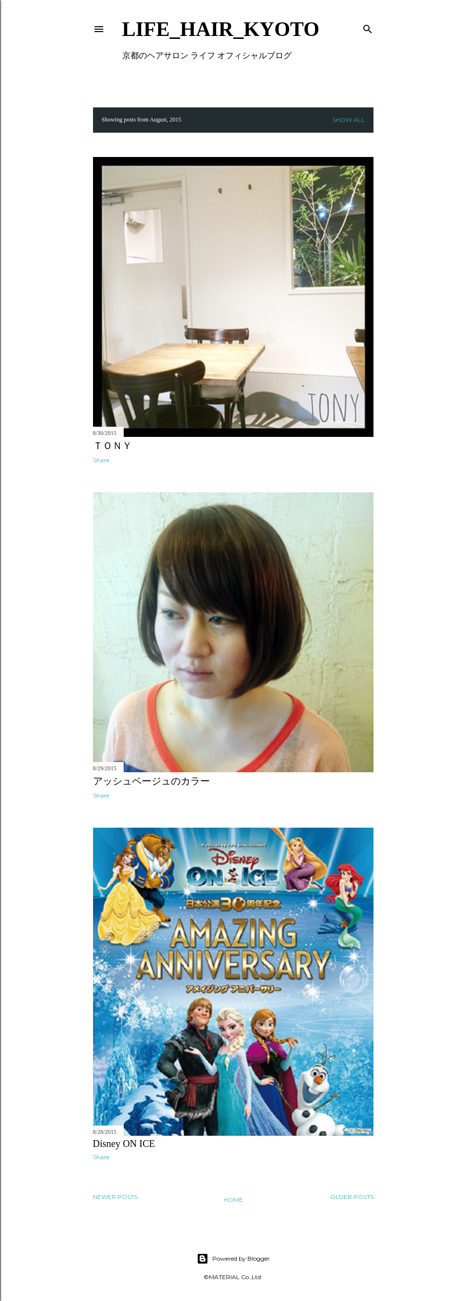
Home (233, 1195)
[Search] (367, 26)
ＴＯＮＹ (112, 445)
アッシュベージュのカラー (151, 781)
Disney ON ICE (124, 1143)
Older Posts (351, 1193)
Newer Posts (115, 1193)
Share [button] (101, 460)
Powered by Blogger (233, 1255)
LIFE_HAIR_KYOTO (220, 29)
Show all (349, 119)
